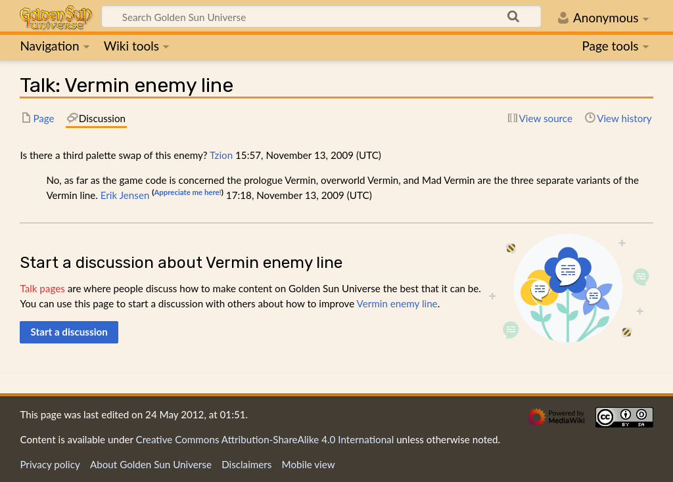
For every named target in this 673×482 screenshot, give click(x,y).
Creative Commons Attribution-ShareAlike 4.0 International (265, 439)
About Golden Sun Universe (151, 464)
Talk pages (42, 288)
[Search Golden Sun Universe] (321, 16)
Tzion (221, 155)
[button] (69, 332)
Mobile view (308, 464)
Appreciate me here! (187, 192)
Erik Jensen (125, 195)
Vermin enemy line (397, 303)
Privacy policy (50, 464)
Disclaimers (246, 464)
